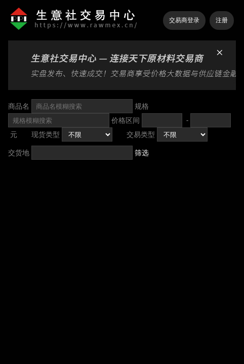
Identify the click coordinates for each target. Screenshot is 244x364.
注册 (222, 20)
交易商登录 (184, 20)
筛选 (142, 153)
